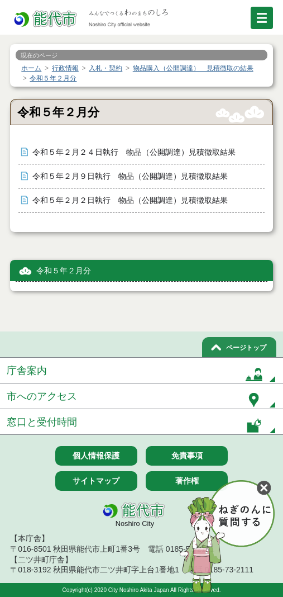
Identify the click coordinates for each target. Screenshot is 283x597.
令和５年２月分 (63, 271)
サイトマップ (96, 480)
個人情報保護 (96, 455)
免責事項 (187, 455)
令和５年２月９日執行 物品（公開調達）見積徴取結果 (130, 176)
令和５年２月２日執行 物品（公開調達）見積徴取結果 (130, 200)
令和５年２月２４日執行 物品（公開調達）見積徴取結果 (134, 152)
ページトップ (246, 348)
